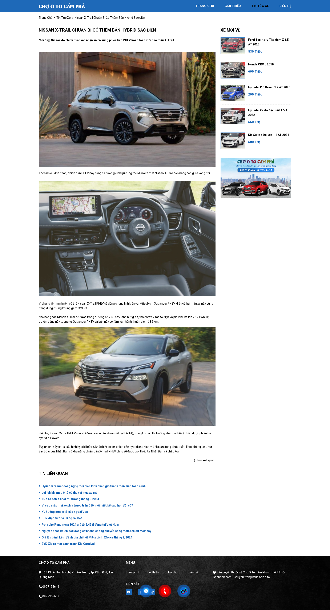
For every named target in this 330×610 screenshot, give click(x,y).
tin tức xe (260, 6)
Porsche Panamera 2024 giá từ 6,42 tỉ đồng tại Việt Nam (80, 524)
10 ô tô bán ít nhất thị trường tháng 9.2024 (70, 499)
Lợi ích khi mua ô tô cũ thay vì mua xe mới (70, 492)
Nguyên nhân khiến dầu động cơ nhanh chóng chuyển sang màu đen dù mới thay (96, 531)
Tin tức (172, 572)
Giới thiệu (153, 572)
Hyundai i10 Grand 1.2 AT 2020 (269, 87)
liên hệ (285, 6)
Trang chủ (132, 572)
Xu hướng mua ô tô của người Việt (65, 511)
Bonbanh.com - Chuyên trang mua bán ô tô (241, 577)
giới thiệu (233, 6)
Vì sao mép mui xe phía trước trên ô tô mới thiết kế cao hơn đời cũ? (87, 505)
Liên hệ (193, 572)
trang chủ (204, 6)
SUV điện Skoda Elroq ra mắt (62, 518)
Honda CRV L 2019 (261, 64)
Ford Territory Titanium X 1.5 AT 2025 (268, 42)
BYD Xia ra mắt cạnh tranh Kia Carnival (68, 543)
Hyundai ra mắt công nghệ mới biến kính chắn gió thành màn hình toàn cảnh (94, 486)
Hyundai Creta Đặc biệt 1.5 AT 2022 (268, 113)
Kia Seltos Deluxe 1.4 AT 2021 (268, 135)
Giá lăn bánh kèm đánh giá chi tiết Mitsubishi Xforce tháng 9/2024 (87, 537)
